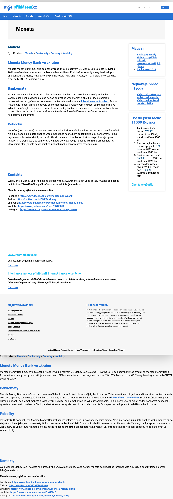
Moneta (29, 53)
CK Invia (11, 335)
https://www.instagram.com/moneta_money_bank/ (48, 209)
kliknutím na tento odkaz (95, 101)
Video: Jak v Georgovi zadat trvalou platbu (149, 96)
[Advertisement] (64, 234)
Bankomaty (42, 53)
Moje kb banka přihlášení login (20, 323)
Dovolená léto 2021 (63, 16)
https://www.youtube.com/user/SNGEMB (41, 206)
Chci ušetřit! (43, 16)
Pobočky (55, 53)
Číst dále (13, 265)
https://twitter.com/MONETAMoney (36, 199)
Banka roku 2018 (146, 69)
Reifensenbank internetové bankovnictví (24, 331)
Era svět (11, 319)
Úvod (5, 16)
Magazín (17, 16)
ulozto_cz (12, 339)
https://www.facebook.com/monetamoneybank (46, 195)
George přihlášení (15, 311)
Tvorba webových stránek (91, 350)
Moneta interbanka (15, 315)
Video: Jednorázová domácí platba (148, 102)
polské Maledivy (118, 350)
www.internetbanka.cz (22, 255)
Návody (29, 16)
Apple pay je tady (146, 54)
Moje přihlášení (54, 350)
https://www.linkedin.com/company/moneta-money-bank (50, 202)
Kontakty (68, 53)
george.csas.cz (14, 327)
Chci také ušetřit (142, 184)
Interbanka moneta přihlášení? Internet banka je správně (44, 273)
